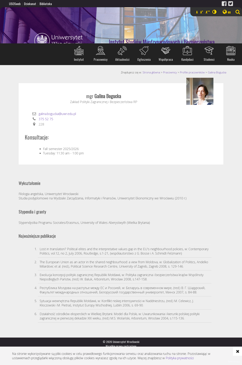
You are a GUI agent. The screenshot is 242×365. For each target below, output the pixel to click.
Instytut (79, 59)
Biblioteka (46, 3)
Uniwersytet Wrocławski (42, 41)
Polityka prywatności (180, 358)
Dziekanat (30, 3)
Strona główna (151, 72)
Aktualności (122, 59)
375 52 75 (46, 119)
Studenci (209, 59)
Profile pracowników (192, 72)
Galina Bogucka (217, 72)
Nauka (231, 59)
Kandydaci (187, 59)
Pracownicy (100, 59)
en (229, 12)
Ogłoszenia (144, 59)
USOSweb (15, 3)
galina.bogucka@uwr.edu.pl (57, 114)
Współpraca (166, 59)
